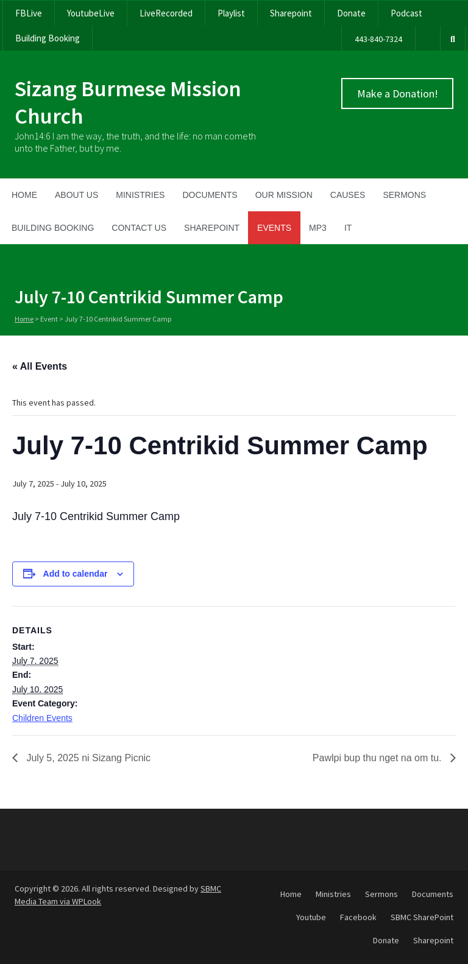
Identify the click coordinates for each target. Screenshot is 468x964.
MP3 (318, 228)
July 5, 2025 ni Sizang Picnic (87, 758)
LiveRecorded (166, 13)
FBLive (28, 13)
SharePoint (211, 228)
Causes (348, 195)
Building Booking (47, 38)
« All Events (39, 366)
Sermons (404, 195)
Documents (209, 195)
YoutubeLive (91, 13)
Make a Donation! (397, 93)
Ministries (140, 195)
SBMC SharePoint (422, 917)
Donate (351, 13)
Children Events (42, 718)
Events (274, 228)
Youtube (311, 917)
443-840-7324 (378, 38)
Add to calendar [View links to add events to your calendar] (75, 574)
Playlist (231, 13)
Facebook (358, 917)
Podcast (406, 13)
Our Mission (284, 195)
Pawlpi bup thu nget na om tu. (378, 758)
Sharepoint (291, 13)
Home (24, 195)
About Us (76, 195)
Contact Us (139, 228)
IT (348, 228)
